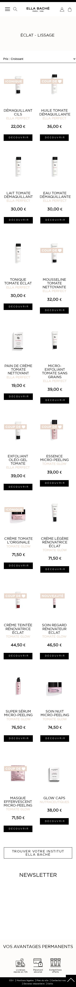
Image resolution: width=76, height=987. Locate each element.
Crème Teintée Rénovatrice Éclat (18, 628)
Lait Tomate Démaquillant (18, 195)
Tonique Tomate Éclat (18, 281)
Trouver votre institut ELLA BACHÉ (38, 852)
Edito (50, 984)
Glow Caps (54, 798)
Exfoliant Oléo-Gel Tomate (18, 459)
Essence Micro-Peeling (54, 458)
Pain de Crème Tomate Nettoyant (18, 369)
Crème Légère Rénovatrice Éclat (55, 542)
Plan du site (42, 980)
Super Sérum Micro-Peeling (18, 713)
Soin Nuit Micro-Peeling (55, 713)
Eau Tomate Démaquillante (55, 195)
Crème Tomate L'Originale (18, 540)
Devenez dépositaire (34, 984)
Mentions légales (25, 980)
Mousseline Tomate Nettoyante (54, 283)
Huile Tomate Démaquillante (54, 112)
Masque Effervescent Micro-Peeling (18, 801)
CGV (11, 980)
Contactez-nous (59, 980)
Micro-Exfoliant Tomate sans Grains (54, 371)
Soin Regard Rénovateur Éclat (54, 628)
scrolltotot (71, 980)
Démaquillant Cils (18, 112)
